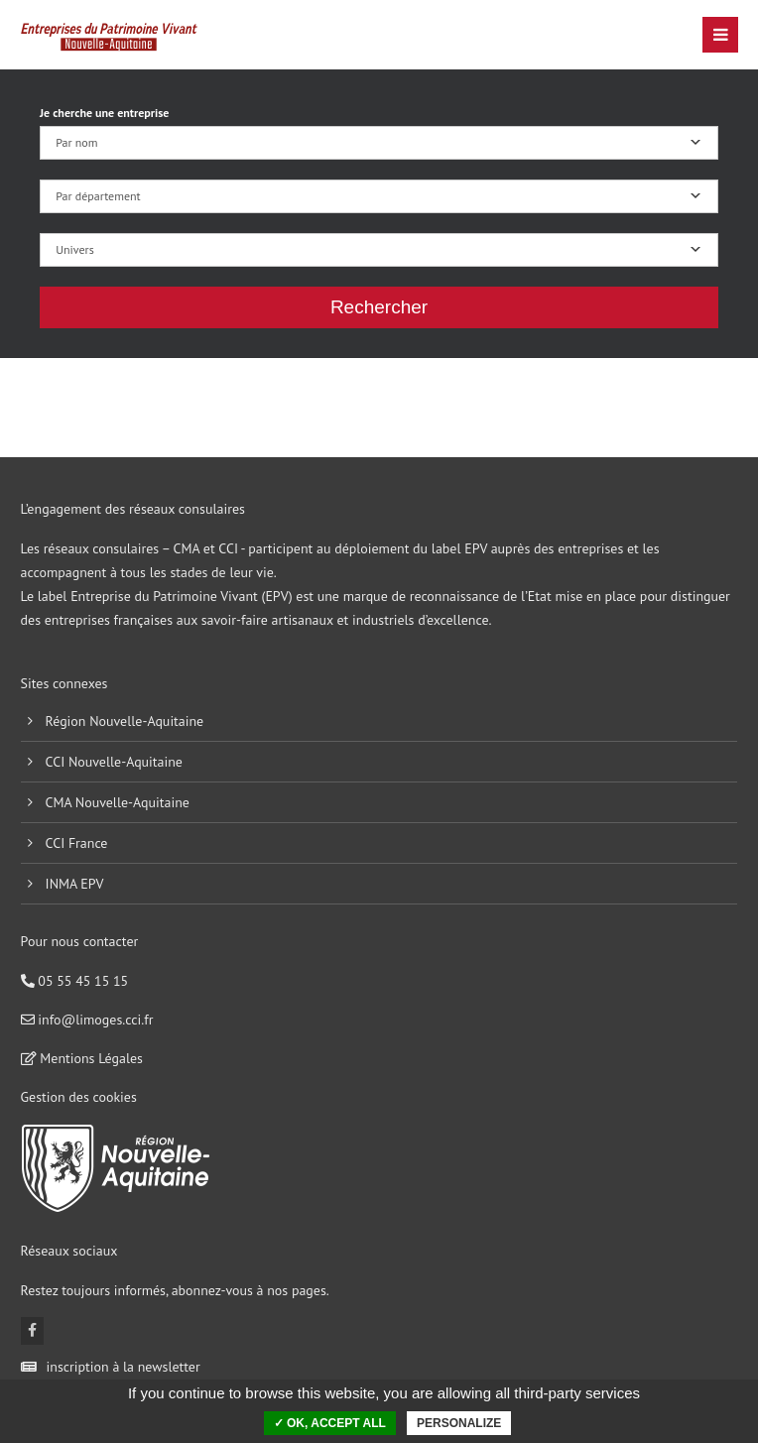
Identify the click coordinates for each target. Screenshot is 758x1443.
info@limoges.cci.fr (87, 1019)
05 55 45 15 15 (75, 981)
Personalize (459, 1423)
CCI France (77, 843)
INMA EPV (75, 884)
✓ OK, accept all (330, 1423)
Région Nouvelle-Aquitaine (125, 721)
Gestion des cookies (79, 1097)
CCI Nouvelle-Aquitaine (114, 762)
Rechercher (379, 307)
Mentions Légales (82, 1058)
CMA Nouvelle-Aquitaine (118, 802)
